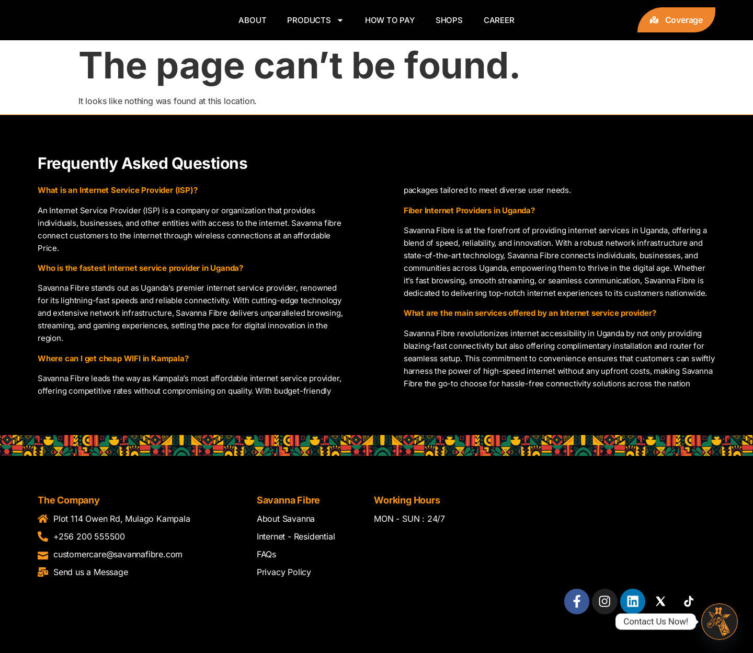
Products (315, 24)
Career (499, 24)
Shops (449, 24)
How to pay (390, 24)
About (252, 24)
